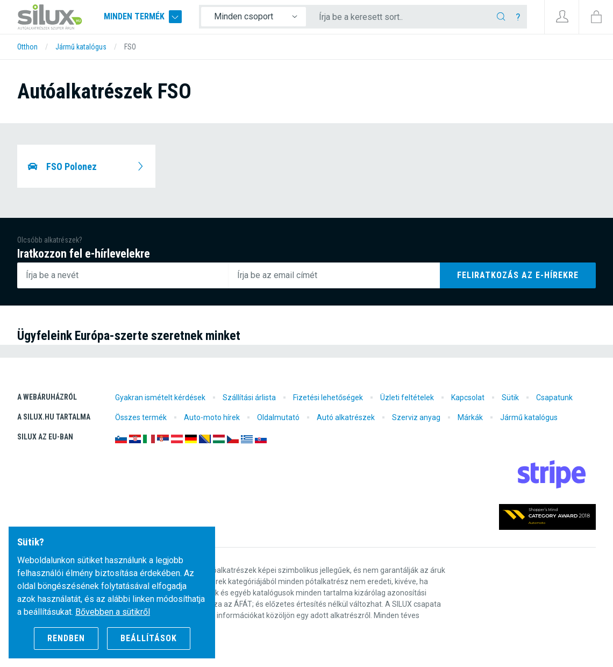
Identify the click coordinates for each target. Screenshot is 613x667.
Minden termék (144, 17)
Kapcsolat (467, 397)
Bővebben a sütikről (112, 612)
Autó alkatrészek (346, 417)
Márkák (470, 417)
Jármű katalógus (529, 417)
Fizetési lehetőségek (328, 397)
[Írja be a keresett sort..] (404, 17)
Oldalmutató (278, 417)
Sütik (510, 397)
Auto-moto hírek (212, 417)
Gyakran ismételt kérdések (160, 397)
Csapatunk (554, 397)
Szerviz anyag (416, 417)
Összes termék (141, 417)
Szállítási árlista (249, 397)
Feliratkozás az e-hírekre (518, 275)
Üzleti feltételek (407, 397)
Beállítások (148, 638)
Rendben (66, 638)
